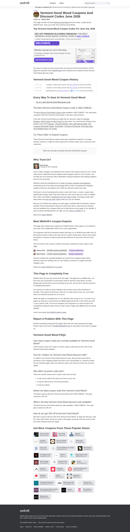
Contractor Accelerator (72, 126)
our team (59, 267)
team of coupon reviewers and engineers (75, 183)
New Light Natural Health (78, 124)
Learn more (91, 7)
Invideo (54, 129)
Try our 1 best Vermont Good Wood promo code (53, 102)
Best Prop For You (60, 121)
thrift (24, 3)
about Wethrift (47, 215)
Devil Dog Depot (87, 126)
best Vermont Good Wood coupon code (51, 112)
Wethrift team (57, 71)
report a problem (75, 211)
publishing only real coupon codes (64, 197)
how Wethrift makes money (56, 312)
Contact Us (28, 526)
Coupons (53, 3)
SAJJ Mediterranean (40, 129)
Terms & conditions (71, 526)
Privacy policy (60, 526)
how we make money (53, 199)
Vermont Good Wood (61, 22)
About (61, 3)
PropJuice (50, 124)
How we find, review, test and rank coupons (51, 522)
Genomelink (59, 126)
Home (35, 10)
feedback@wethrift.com (61, 326)
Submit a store (49, 526)
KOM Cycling (45, 121)
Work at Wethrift (38, 526)
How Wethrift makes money (28, 522)
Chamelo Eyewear (61, 124)
